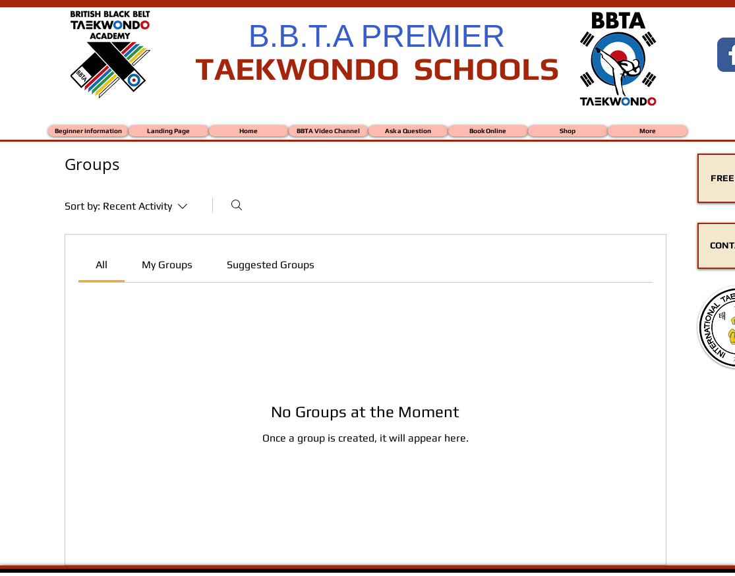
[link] (101, 264)
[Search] (237, 205)
